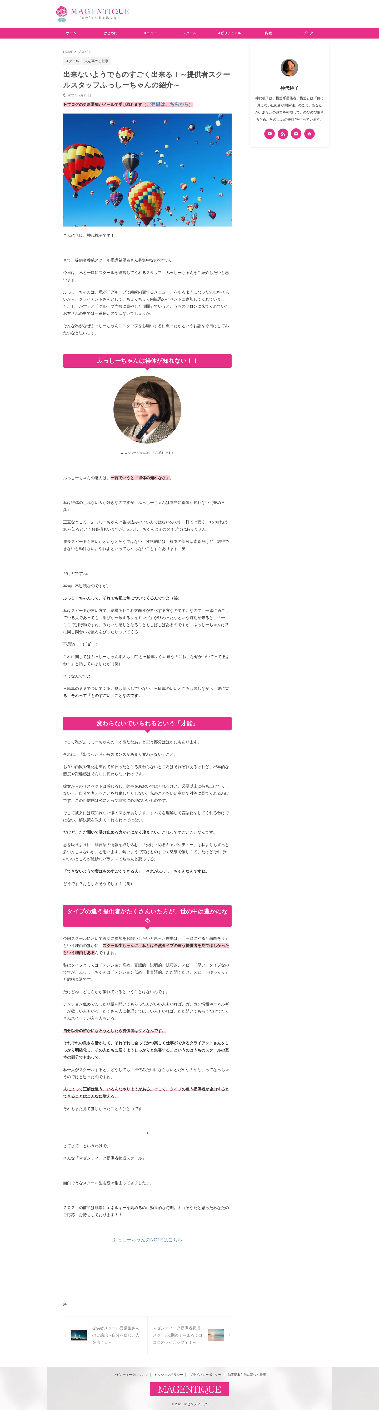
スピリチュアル (229, 33)
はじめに (110, 33)
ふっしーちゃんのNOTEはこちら (147, 1238)
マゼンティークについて (130, 1373)
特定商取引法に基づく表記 (247, 1373)
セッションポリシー (168, 1373)
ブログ (308, 33)
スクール (189, 33)
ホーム (71, 33)
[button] (147, 169)
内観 (268, 33)
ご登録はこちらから (164, 104)
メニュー (150, 33)
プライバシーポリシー (205, 1373)
